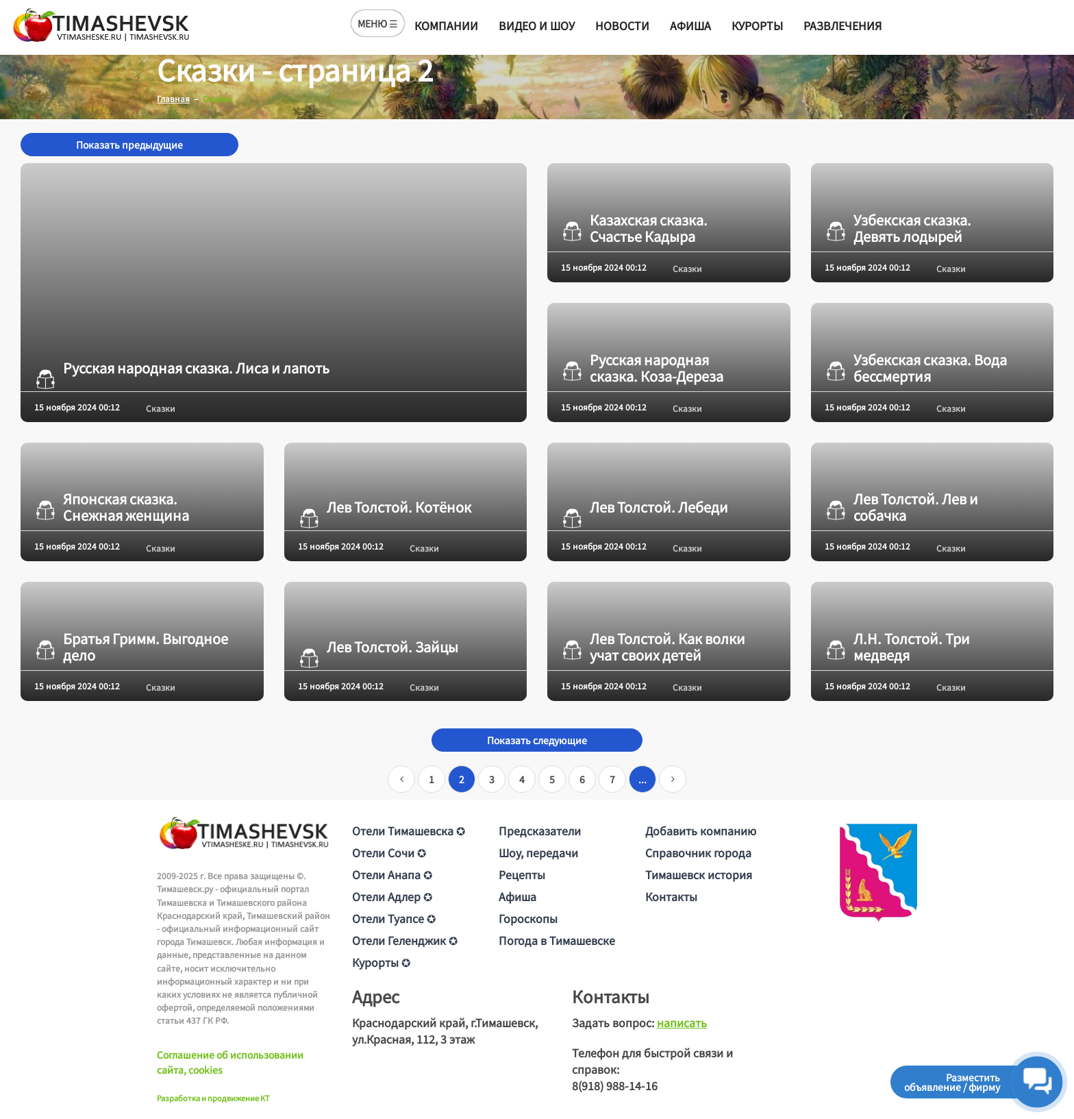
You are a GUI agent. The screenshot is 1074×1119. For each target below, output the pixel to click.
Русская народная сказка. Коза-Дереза (642, 368)
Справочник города (698, 852)
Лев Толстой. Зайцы (378, 647)
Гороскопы (528, 918)
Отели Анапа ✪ (392, 874)
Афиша (690, 25)
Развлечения (842, 25)
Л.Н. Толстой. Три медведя (897, 646)
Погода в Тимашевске (557, 940)
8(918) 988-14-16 (615, 1085)
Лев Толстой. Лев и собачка (901, 507)
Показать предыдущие (129, 144)
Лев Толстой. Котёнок (384, 507)
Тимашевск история (698, 874)
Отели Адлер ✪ (392, 896)
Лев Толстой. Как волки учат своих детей (653, 646)
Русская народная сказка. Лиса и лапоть (181, 368)
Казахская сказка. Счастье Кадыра (634, 228)
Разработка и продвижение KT (213, 1097)
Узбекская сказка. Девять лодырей (898, 228)
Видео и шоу (537, 25)
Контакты (671, 896)
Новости (622, 25)
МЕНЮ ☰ (378, 23)
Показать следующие (537, 740)
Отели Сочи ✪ (389, 852)
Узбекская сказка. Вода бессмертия (916, 368)
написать (682, 1022)
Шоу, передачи (538, 852)
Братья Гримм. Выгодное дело (131, 646)
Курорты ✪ (381, 962)
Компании (446, 25)
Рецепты (522, 874)
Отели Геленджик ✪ (405, 940)
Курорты (757, 25)
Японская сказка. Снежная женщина (111, 507)
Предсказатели (540, 830)
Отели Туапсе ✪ (394, 918)
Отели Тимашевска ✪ (408, 830)
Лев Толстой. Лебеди (644, 507)
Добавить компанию (700, 830)
